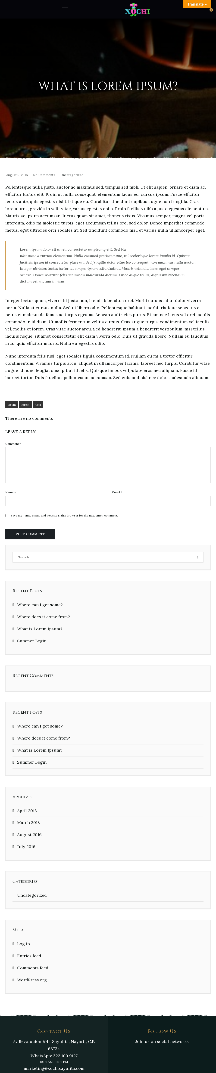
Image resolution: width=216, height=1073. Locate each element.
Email (117, 492)
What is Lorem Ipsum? (39, 628)
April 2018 (27, 810)
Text (38, 404)
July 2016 (26, 846)
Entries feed (29, 955)
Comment (13, 443)
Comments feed (32, 967)
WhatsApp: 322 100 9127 (54, 1055)
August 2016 (29, 834)
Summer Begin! (32, 641)
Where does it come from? (43, 616)
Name (10, 492)
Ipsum (12, 404)
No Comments (44, 175)
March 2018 (28, 822)
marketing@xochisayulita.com (54, 1068)
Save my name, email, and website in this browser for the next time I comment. (64, 515)
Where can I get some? (40, 604)
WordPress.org (32, 980)
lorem (25, 404)
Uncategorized (72, 175)
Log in (23, 943)
